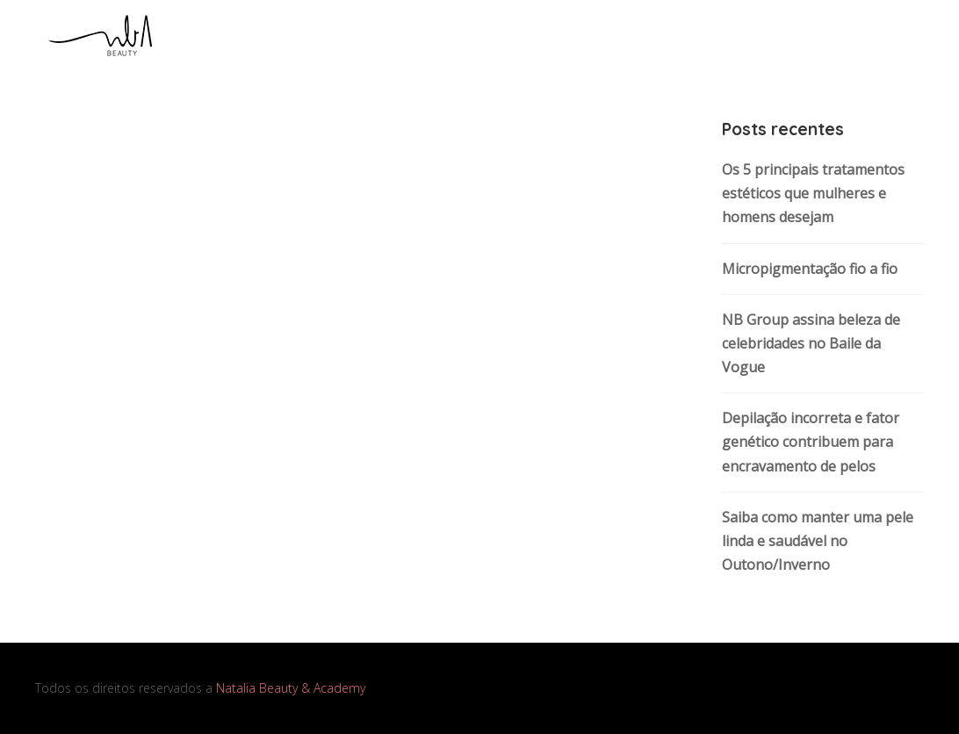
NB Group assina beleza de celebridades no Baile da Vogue (811, 343)
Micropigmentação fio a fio (810, 268)
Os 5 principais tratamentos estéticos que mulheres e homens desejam (813, 193)
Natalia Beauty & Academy (290, 688)
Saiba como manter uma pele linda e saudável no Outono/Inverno (817, 540)
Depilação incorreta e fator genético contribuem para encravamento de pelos (810, 441)
